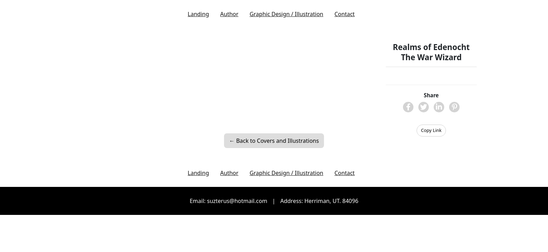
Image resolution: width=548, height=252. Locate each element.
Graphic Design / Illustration (286, 14)
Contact (344, 14)
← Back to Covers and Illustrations (274, 141)
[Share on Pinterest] (454, 107)
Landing (198, 14)
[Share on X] (423, 107)
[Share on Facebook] (408, 107)
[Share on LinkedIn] (439, 107)
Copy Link (431, 130)
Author (229, 14)
